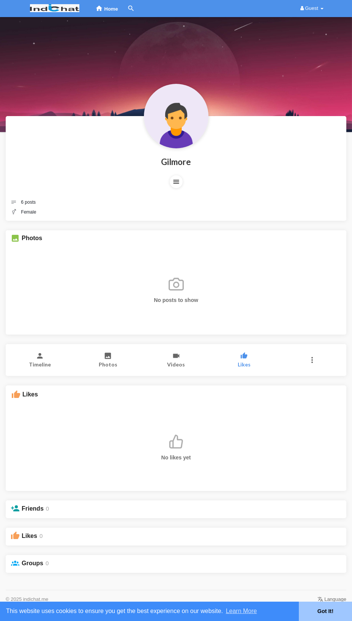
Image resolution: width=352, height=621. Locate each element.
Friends (33, 508)
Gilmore (176, 162)
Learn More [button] (241, 611)
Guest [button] (312, 8)
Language (331, 599)
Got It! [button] (325, 611)
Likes (29, 536)
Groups (32, 563)
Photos (32, 238)
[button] (176, 181)
